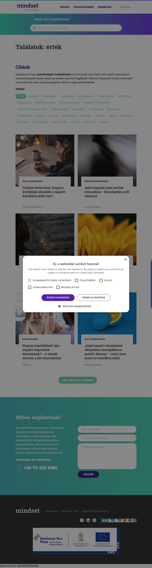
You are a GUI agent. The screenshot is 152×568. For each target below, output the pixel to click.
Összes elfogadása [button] (58, 297)
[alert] (76, 284)
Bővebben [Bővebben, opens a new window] (99, 272)
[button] (76, 306)
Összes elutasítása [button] (93, 297)
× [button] (125, 259)
